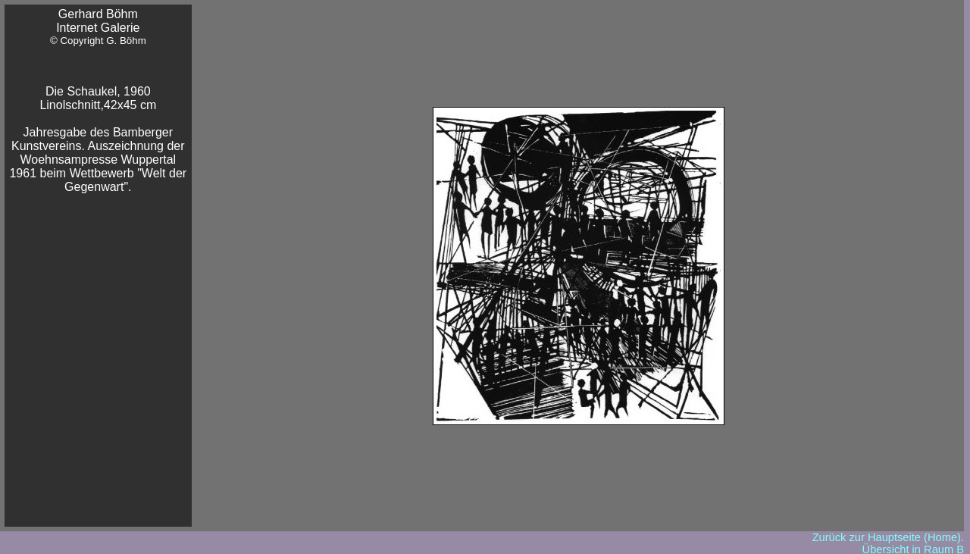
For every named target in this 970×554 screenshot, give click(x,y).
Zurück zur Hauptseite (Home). (888, 537)
